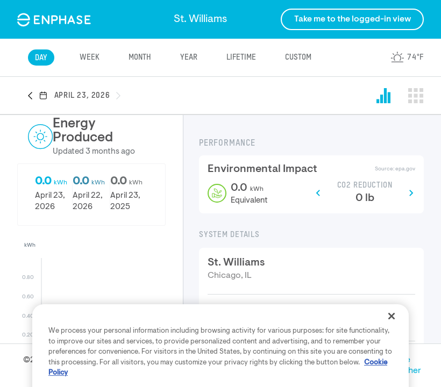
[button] (33, 96)
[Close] (391, 347)
